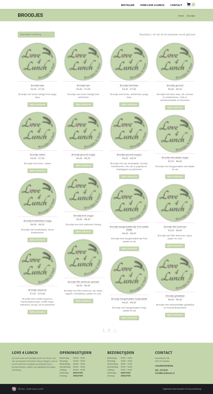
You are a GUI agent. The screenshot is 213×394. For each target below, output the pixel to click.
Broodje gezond (175, 85)
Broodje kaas (37, 85)
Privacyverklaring (193, 389)
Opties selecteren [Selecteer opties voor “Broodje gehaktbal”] (175, 315)
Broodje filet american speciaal (83, 281)
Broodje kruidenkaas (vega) (37, 220)
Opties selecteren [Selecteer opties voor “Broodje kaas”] (37, 104)
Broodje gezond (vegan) (129, 154)
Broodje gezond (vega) (83, 154)
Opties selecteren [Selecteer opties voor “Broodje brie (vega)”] (83, 232)
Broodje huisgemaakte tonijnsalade (129, 298)
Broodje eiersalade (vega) (175, 157)
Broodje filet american (175, 226)
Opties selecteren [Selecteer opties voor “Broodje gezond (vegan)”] (129, 177)
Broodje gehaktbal (175, 295)
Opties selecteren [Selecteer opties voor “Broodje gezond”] (175, 107)
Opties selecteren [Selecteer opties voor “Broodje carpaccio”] (37, 312)
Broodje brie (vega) (83, 215)
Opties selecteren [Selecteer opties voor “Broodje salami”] (37, 171)
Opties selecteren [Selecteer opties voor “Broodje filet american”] (175, 246)
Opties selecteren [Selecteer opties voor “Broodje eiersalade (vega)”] (175, 177)
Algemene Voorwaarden (173, 389)
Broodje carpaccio (37, 289)
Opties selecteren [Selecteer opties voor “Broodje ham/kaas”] (129, 104)
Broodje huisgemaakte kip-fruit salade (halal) (129, 228)
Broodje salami (37, 154)
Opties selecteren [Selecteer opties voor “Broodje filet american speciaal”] (83, 301)
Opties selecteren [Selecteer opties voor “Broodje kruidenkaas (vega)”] (37, 240)
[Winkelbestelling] (36, 35)
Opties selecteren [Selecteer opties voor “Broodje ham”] (83, 104)
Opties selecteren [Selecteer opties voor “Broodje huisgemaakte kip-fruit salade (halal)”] (129, 249)
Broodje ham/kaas (129, 85)
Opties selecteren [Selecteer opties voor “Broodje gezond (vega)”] (83, 165)
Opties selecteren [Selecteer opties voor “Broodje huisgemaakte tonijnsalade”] (129, 318)
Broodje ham (83, 85)
